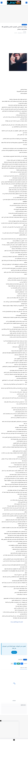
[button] (21, 664)
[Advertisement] (14, 14)
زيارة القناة (14, 652)
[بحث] (1, 2)
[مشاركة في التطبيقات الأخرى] (12, 664)
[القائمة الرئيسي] (26, 2)
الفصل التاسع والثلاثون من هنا (17, 622)
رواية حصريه (24, 24)
